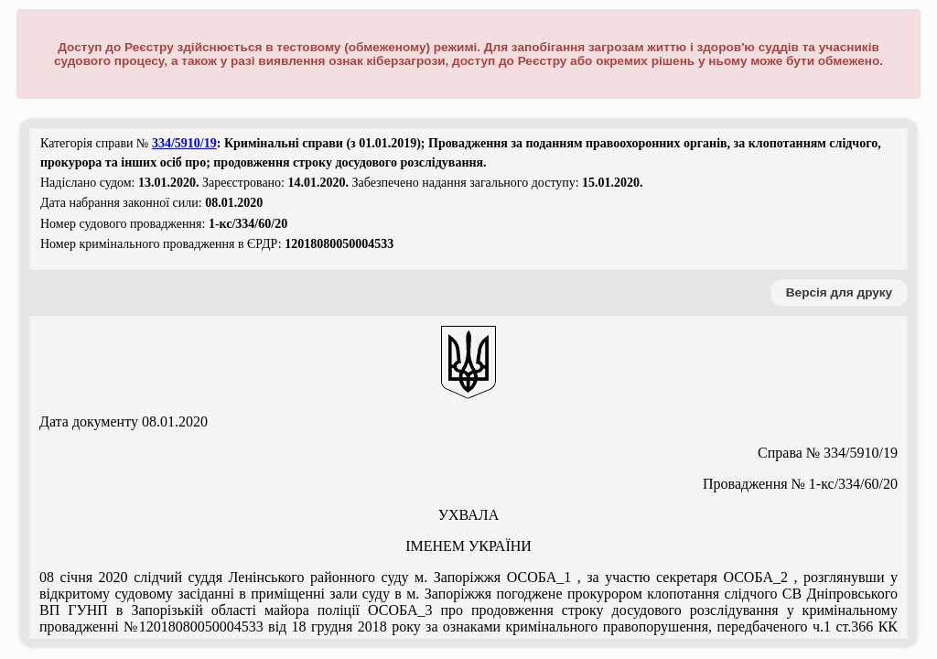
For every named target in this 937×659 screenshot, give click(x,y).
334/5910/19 (184, 143)
